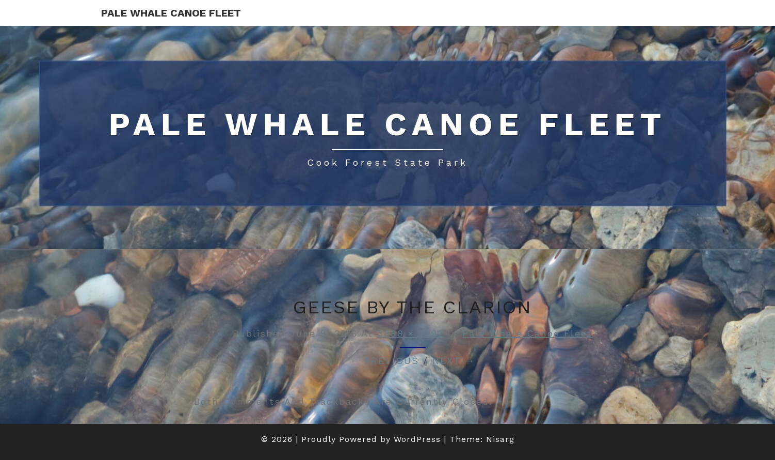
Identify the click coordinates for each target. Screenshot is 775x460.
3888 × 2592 (410, 333)
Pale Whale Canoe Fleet (171, 13)
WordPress (417, 439)
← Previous (384, 360)
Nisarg (500, 439)
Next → (453, 360)
